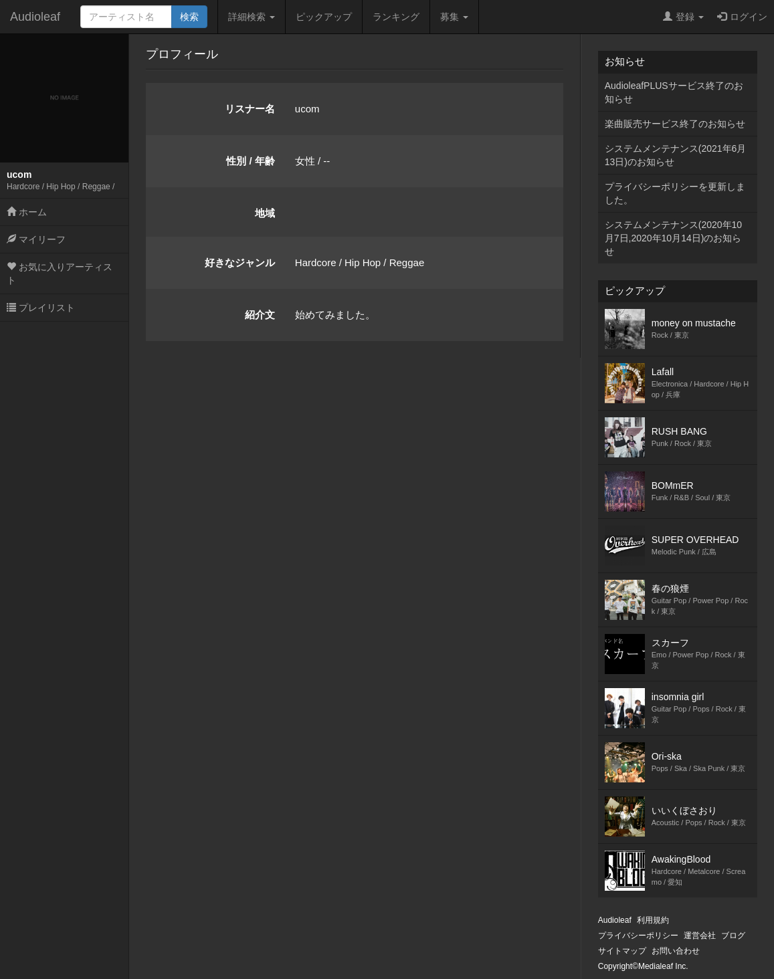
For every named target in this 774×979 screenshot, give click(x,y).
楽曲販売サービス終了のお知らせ (675, 123)
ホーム (27, 212)
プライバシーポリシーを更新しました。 (675, 193)
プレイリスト (41, 307)
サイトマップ (622, 951)
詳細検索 (251, 16)
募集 (454, 16)
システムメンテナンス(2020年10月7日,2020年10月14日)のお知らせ (673, 238)
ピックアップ (324, 16)
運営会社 (700, 935)
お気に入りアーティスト (59, 273)
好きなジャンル (240, 262)
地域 (265, 213)
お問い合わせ (676, 951)
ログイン (742, 16)
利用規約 (653, 920)
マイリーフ (36, 239)
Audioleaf (35, 16)
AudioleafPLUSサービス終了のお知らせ (674, 92)
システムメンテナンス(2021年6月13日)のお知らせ (676, 155)
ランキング (396, 16)
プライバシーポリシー (638, 935)
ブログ (733, 935)
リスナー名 (250, 108)
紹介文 (260, 314)
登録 (683, 16)
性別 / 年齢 (250, 161)
